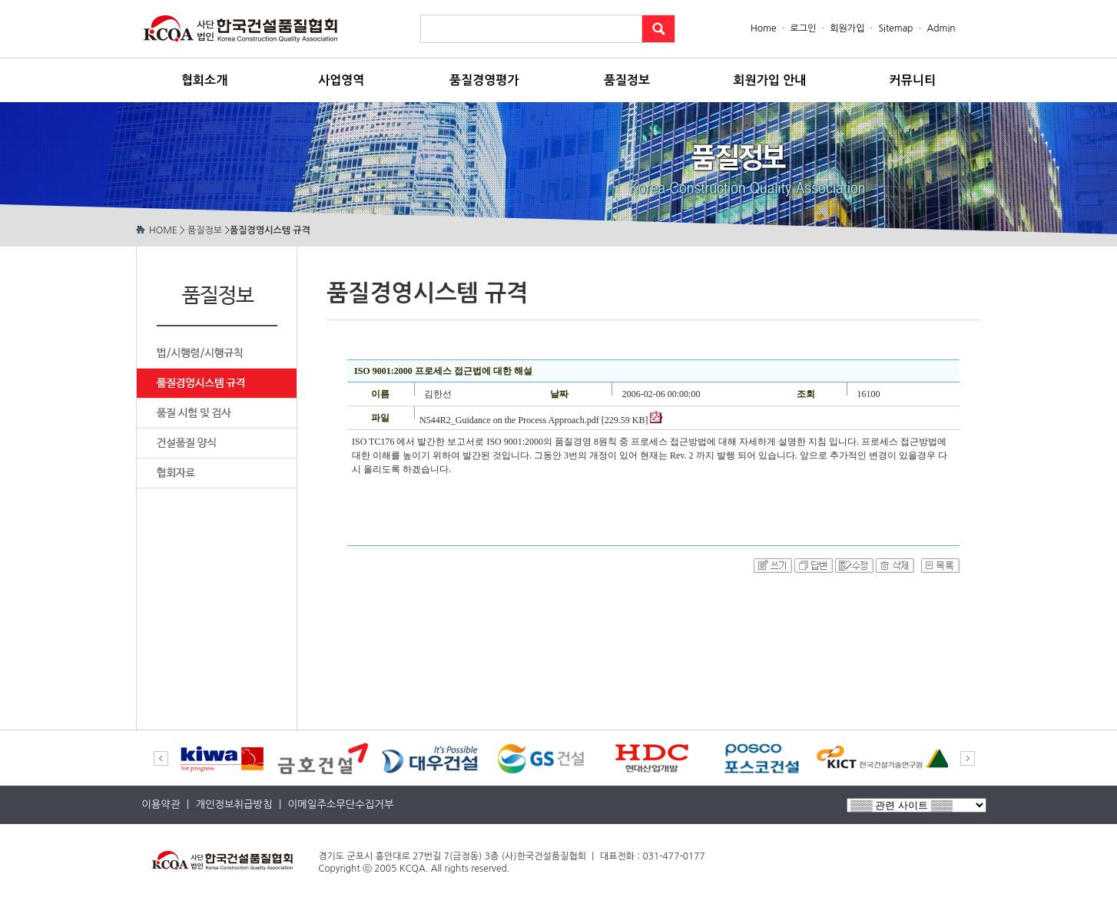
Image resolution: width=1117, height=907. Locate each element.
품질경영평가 (484, 80)
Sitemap (895, 28)
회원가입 (847, 28)
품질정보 (627, 80)
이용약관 (160, 804)
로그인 (803, 28)
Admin (941, 28)
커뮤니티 (913, 80)
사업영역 (341, 80)
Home (765, 28)
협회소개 (204, 80)
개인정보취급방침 (233, 804)
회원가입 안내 (770, 80)
